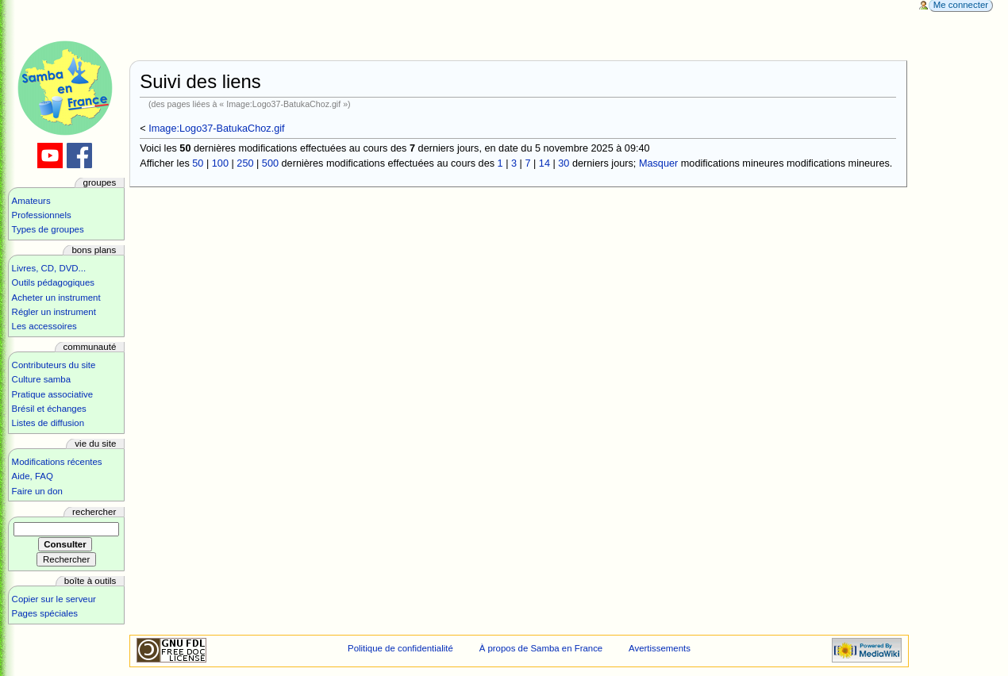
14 (544, 163)
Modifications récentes (57, 462)
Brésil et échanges (49, 408)
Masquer (658, 163)
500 (270, 163)
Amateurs (31, 200)
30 (563, 163)
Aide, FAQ (32, 476)
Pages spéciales (45, 613)
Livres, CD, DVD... (49, 268)
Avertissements (660, 648)
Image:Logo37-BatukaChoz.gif (216, 128)
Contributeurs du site (54, 365)
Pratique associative (53, 394)
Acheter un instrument (56, 297)
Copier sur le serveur (54, 599)
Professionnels (41, 215)
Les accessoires (44, 326)
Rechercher (94, 512)
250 (245, 163)
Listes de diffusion (48, 423)
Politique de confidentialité (400, 648)
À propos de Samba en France (541, 648)
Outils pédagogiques (53, 282)
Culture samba (41, 379)
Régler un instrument (54, 312)
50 (197, 163)
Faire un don (37, 491)
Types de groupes (48, 229)
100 (220, 163)
